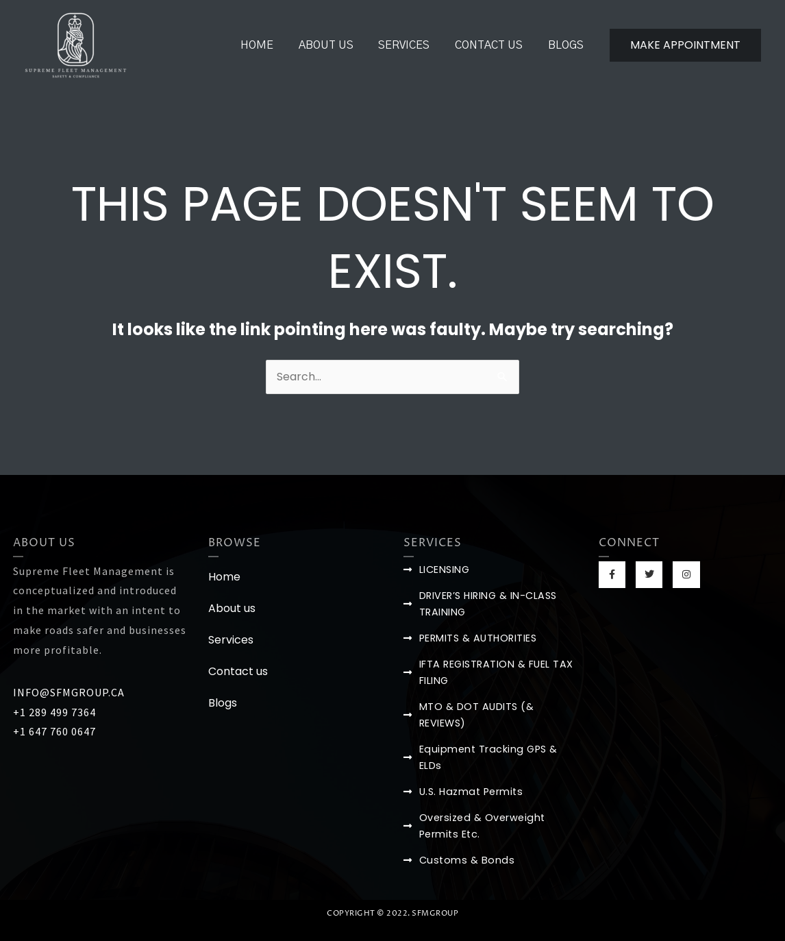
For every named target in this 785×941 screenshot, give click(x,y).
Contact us (493, 45)
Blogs (567, 45)
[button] (685, 45)
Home (271, 45)
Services (412, 45)
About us (337, 45)
